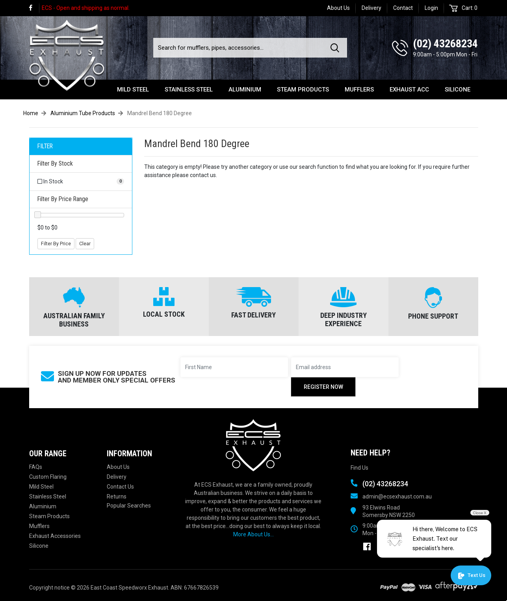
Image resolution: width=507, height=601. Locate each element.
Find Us (359, 468)
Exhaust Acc (409, 89)
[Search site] (336, 48)
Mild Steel (133, 89)
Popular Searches (129, 505)
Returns (116, 496)
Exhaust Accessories (55, 536)
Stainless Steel (189, 89)
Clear (85, 243)
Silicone (457, 89)
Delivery (371, 8)
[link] (34, 8)
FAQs (35, 467)
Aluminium (244, 89)
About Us (338, 8)
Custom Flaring (48, 477)
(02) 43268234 (445, 43)
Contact (403, 8)
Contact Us (120, 486)
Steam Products (303, 89)
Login (431, 8)
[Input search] (239, 48)
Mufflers (359, 89)
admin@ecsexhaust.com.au (397, 496)
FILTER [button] (45, 146)
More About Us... (253, 534)
